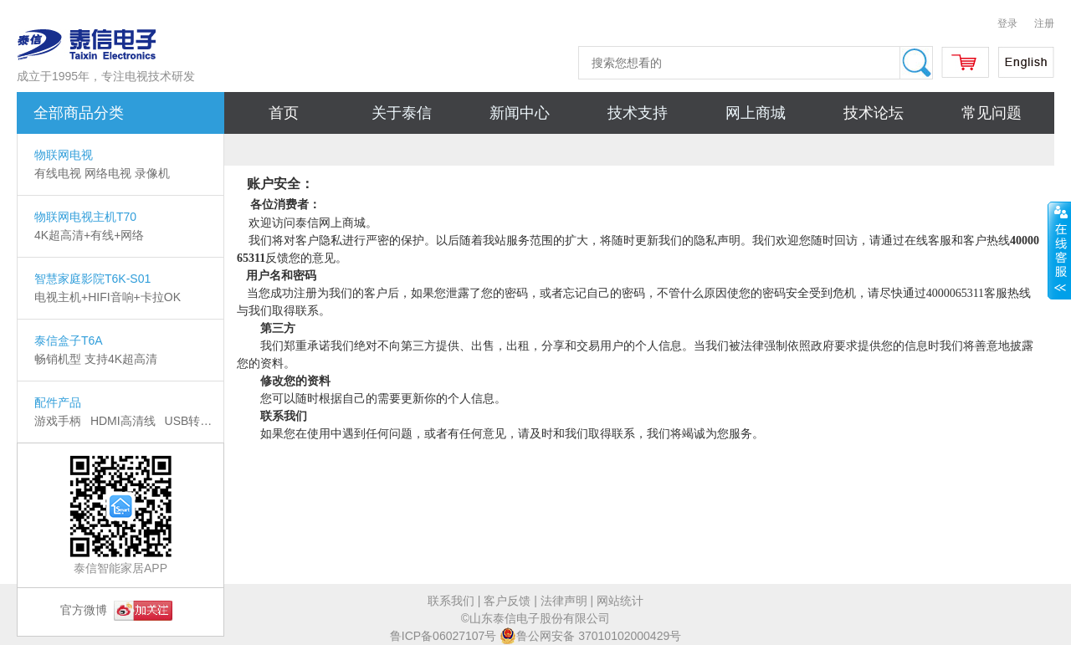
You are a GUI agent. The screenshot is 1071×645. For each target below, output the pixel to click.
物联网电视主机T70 (85, 216)
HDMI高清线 (123, 420)
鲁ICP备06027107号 (443, 635)
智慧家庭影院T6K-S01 (92, 278)
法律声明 (564, 600)
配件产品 (57, 402)
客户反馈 (507, 600)
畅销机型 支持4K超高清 (95, 359)
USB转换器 (194, 420)
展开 (1059, 250)
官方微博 (116, 610)
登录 (1007, 23)
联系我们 (451, 600)
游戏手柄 (57, 420)
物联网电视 (63, 154)
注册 (1044, 23)
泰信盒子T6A (68, 340)
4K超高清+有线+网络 (89, 235)
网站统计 (620, 600)
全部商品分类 (78, 113)
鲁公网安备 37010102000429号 (590, 635)
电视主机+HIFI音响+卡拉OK (107, 297)
